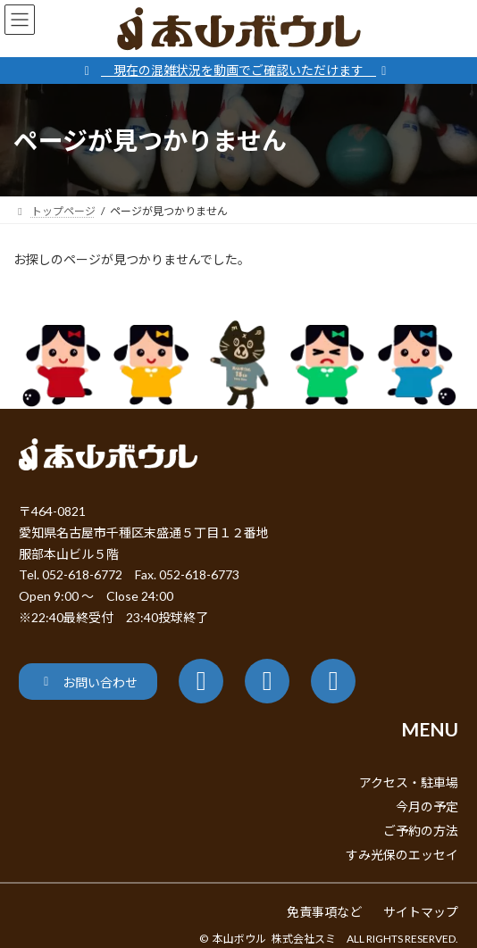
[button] (88, 681)
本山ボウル (239, 938)
